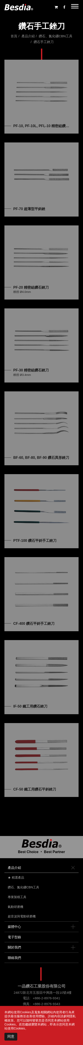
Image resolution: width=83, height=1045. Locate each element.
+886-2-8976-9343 (46, 1004)
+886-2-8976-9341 (46, 998)
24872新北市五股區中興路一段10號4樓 (43, 992)
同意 (10, 1036)
